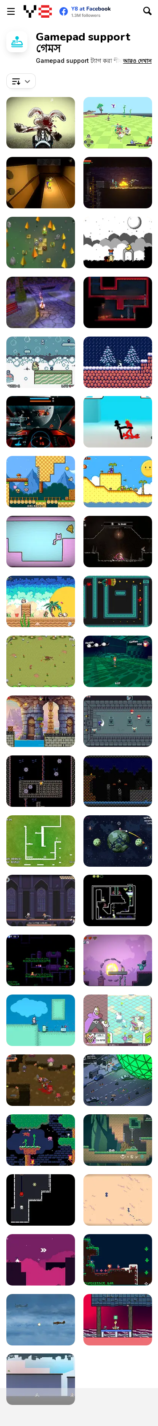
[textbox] (21, 81)
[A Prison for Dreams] (117, 481)
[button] (137, 60)
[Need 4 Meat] (40, 661)
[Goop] (40, 781)
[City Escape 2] (40, 1379)
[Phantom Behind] (117, 601)
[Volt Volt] (40, 1200)
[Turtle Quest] (40, 721)
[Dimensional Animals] (40, 601)
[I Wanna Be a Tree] (40, 1020)
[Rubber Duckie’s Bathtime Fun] (40, 362)
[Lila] (40, 1260)
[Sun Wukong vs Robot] (40, 960)
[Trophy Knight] (117, 182)
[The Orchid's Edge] (117, 122)
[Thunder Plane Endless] (40, 1319)
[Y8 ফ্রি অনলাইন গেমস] (38, 11)
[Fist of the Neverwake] (117, 661)
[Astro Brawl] (117, 841)
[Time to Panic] (40, 481)
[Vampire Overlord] (40, 900)
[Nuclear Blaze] (117, 302)
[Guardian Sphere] (117, 1020)
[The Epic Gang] (40, 1080)
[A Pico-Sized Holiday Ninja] (117, 1260)
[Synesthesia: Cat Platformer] (117, 1319)
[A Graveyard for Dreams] (117, 242)
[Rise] (117, 362)
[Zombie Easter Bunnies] (40, 122)
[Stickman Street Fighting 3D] (117, 421)
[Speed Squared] (40, 841)
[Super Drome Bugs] (117, 900)
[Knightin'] (117, 721)
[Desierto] (117, 1200)
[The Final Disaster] (117, 1080)
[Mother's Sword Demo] (117, 541)
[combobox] (21, 81)
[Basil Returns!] (40, 1140)
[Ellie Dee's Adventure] (40, 182)
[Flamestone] (40, 242)
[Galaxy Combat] (40, 421)
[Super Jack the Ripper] (117, 781)
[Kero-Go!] (117, 1140)
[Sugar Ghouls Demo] (40, 302)
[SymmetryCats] (40, 541)
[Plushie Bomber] (117, 960)
